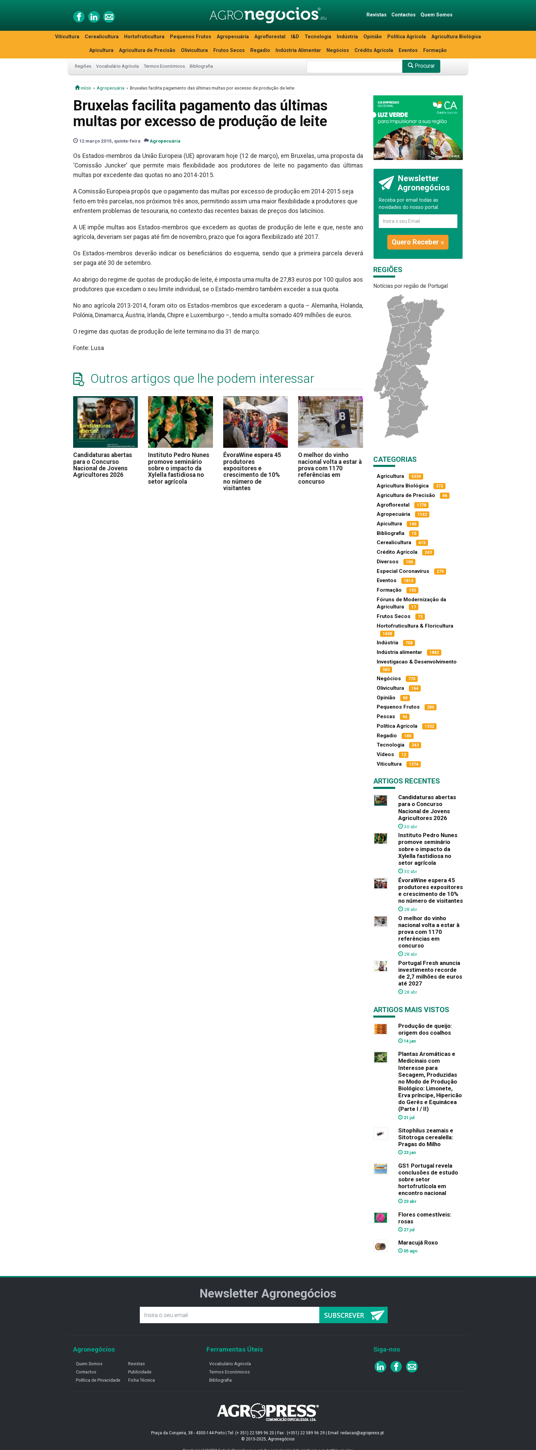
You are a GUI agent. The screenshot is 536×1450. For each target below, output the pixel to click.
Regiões (83, 66)
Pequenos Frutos (190, 37)
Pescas (386, 716)
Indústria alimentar (399, 652)
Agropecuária (233, 37)
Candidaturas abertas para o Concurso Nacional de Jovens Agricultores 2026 (102, 465)
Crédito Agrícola (373, 50)
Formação (435, 50)
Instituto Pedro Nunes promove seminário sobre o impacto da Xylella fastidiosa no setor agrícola (178, 468)
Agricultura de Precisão (147, 50)
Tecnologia (318, 37)
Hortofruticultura (144, 37)
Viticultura (67, 37)
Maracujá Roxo (418, 1242)
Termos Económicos (164, 66)
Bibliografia (201, 66)
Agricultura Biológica (456, 37)
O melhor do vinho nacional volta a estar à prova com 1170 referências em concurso (330, 468)
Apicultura (101, 50)
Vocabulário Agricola (230, 1363)
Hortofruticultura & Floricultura (415, 626)
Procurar (421, 66)
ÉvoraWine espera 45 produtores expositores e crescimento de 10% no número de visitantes (252, 472)
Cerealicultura (102, 37)
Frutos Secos (229, 50)
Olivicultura (194, 50)
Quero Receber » (418, 242)
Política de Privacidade (98, 1380)
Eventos (408, 50)
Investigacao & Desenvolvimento (417, 662)
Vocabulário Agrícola (117, 66)
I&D (295, 37)
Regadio (260, 50)
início (83, 88)
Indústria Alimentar (298, 50)
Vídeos (385, 754)
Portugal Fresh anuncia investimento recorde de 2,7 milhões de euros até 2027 (430, 973)
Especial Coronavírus (403, 571)
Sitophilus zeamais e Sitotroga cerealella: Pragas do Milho (425, 1137)
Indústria (347, 37)
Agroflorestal (269, 37)
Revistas (376, 15)
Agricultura (390, 476)
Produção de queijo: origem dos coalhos (425, 1029)
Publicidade (139, 1371)
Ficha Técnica (141, 1380)
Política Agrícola (406, 37)
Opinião (372, 37)
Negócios (337, 50)
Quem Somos (436, 15)
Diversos (388, 562)
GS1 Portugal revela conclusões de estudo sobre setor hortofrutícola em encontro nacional (428, 1179)
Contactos (403, 15)
